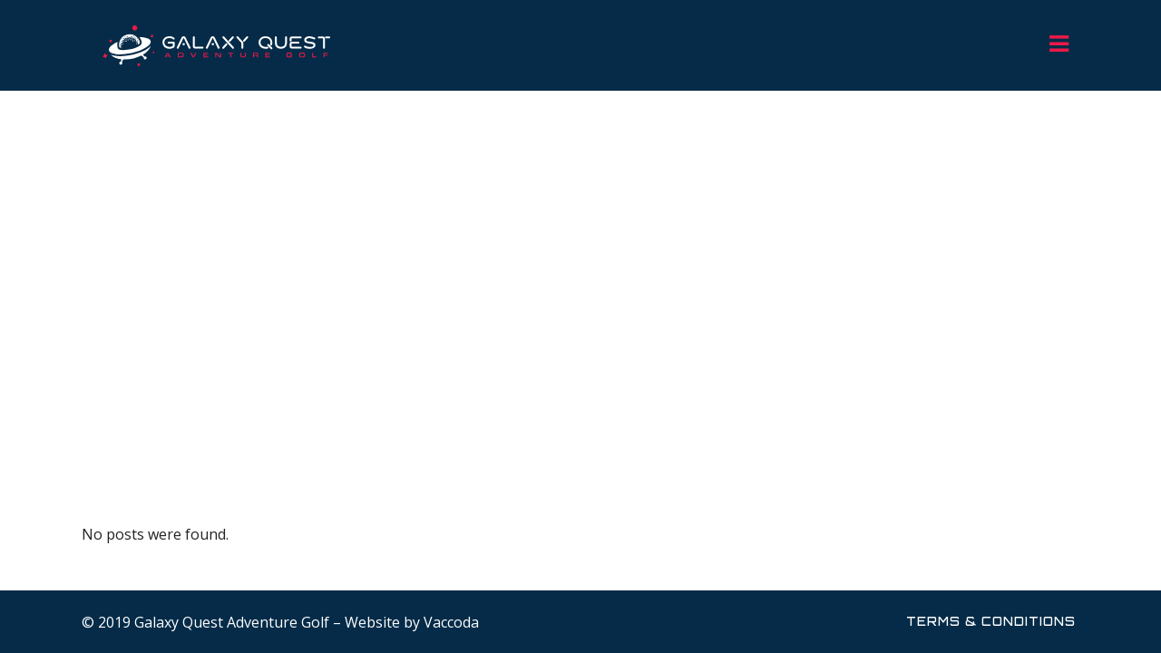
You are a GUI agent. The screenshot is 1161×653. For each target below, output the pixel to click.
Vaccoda (451, 622)
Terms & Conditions (991, 621)
